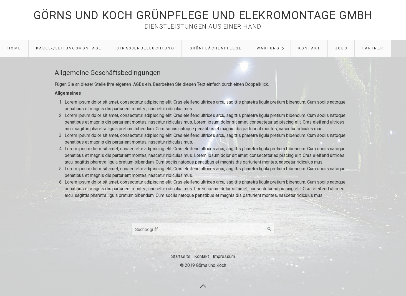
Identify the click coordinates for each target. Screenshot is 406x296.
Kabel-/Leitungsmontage (69, 48)
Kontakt (309, 48)
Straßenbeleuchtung (146, 48)
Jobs (341, 48)
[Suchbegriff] (203, 229)
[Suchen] (269, 229)
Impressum (224, 256)
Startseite (180, 256)
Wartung (268, 48)
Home (14, 48)
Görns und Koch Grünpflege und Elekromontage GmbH (203, 15)
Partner (373, 48)
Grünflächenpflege (216, 48)
